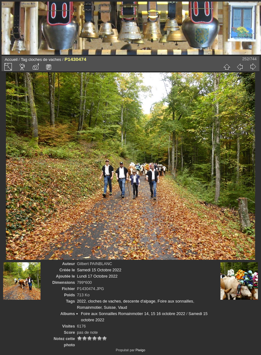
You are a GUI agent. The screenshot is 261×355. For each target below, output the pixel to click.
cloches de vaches (44, 59)
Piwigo (140, 350)
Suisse (110, 307)
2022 (81, 301)
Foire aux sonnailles (175, 301)
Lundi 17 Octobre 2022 (97, 276)
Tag (24, 59)
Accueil (11, 59)
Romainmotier (89, 307)
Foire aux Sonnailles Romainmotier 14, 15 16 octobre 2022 (133, 313)
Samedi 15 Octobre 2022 (99, 270)
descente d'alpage (139, 301)
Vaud (122, 307)
